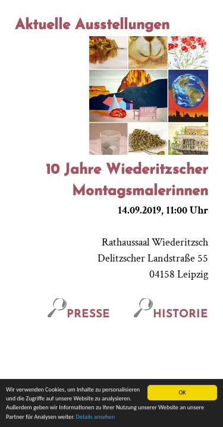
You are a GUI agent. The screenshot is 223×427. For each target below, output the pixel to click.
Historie (171, 314)
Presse (79, 314)
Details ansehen (95, 417)
